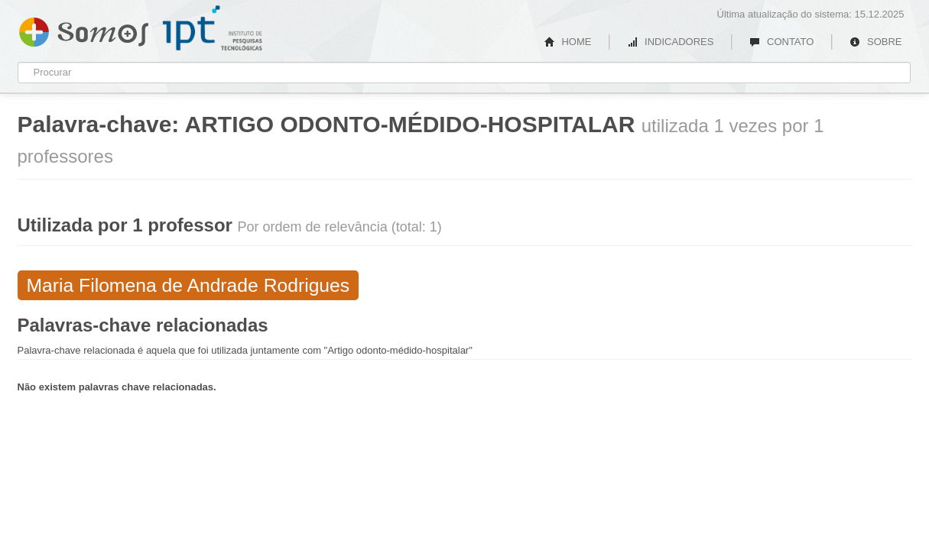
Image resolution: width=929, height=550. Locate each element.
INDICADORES (670, 41)
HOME (568, 41)
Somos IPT (84, 29)
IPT (212, 28)
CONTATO (781, 41)
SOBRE (875, 41)
